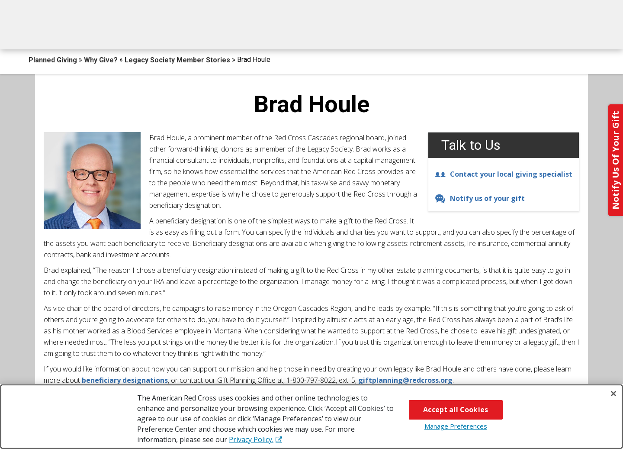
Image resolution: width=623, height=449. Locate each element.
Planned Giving (54, 60)
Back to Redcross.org (544, 9)
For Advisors (468, 33)
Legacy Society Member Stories (178, 60)
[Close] (613, 393)
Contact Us (551, 33)
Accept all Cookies (455, 409)
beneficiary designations (125, 380)
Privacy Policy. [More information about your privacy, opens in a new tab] (251, 439)
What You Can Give (219, 33)
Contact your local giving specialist (503, 174)
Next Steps (312, 33)
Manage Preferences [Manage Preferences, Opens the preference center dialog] (455, 426)
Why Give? (389, 33)
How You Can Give (115, 33)
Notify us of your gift (480, 198)
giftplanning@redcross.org (405, 380)
